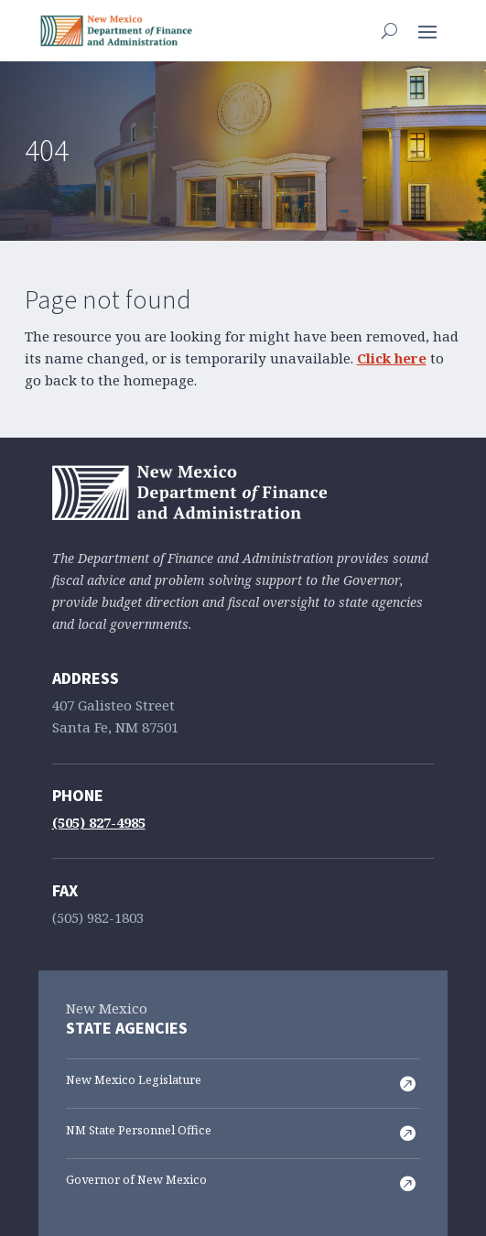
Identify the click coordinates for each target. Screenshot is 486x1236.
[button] (427, 30)
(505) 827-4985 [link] (99, 823)
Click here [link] (392, 359)
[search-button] (389, 30)
